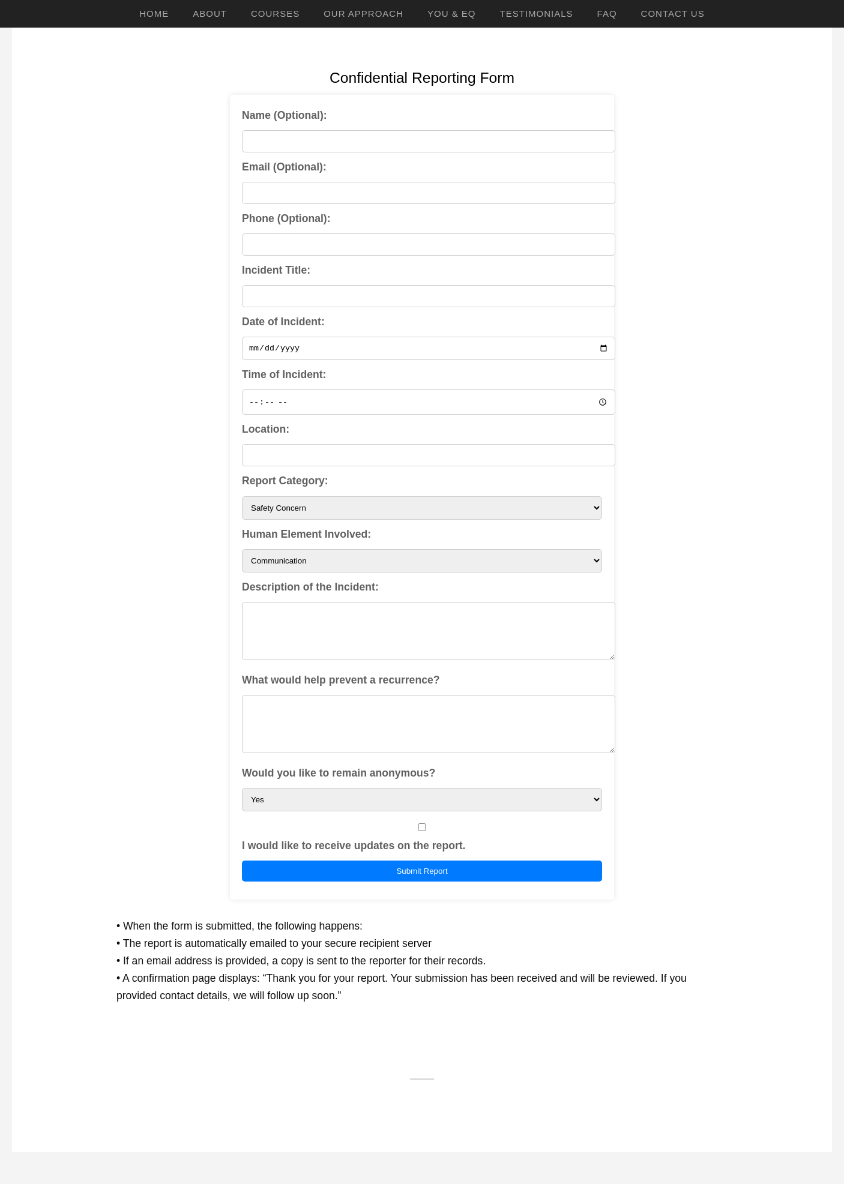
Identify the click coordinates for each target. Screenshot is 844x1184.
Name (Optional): (284, 115)
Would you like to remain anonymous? (338, 792)
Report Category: (285, 482)
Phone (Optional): (286, 218)
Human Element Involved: (306, 535)
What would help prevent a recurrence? (340, 690)
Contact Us (673, 13)
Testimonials (536, 13)
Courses (275, 13)
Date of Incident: (283, 322)
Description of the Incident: (310, 588)
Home (154, 13)
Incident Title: (276, 270)
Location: (265, 431)
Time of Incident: (284, 376)
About (210, 13)
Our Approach (363, 13)
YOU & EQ (451, 13)
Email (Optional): (284, 167)
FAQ (607, 13)
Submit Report (421, 890)
